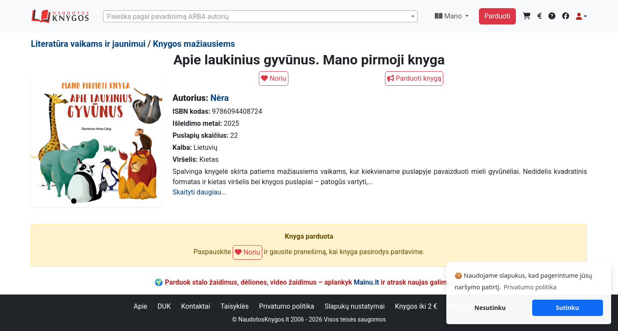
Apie (140, 306)
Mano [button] (449, 16)
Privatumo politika (286, 306)
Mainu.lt (366, 282)
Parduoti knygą (414, 78)
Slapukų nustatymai (354, 306)
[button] (581, 16)
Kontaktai (195, 306)
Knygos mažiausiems (194, 44)
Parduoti (497, 16)
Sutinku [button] (567, 308)
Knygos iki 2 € (416, 306)
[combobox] (260, 16)
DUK (164, 306)
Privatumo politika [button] (529, 287)
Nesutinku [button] (490, 308)
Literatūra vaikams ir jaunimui (88, 44)
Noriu (273, 78)
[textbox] (260, 17)
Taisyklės (235, 306)
